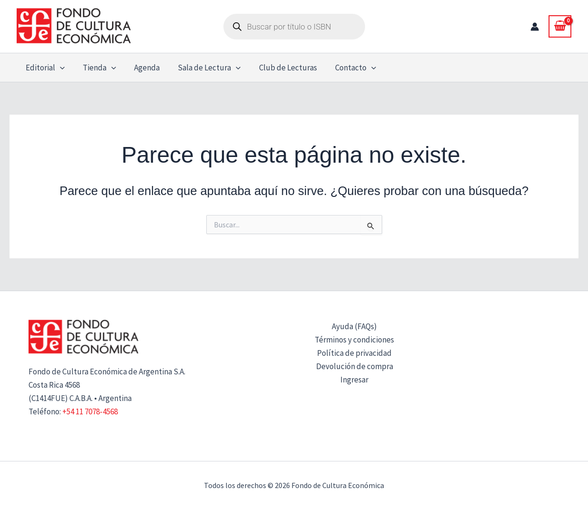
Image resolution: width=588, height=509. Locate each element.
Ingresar (354, 379)
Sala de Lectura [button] (202, 67)
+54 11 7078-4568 (90, 411)
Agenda (142, 67)
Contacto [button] (345, 67)
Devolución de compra (354, 366)
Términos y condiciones (354, 339)
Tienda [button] (96, 67)
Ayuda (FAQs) (354, 326)
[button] (59, 67)
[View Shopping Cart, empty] (560, 26)
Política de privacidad (354, 353)
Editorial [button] (44, 67)
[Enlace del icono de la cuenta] (534, 26)
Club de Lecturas (279, 67)
